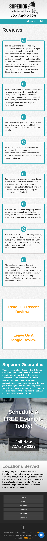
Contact (23, 518)
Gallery (23, 509)
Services (23, 505)
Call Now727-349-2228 (23, 444)
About (23, 501)
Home (23, 497)
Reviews (23, 513)
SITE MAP (28, 538)
